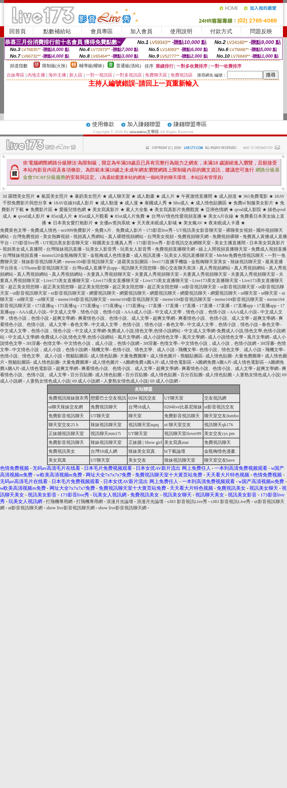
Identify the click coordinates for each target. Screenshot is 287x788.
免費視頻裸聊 (225, 236)
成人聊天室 (119, 196)
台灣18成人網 (104, 451)
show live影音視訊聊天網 (70, 507)
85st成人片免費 (130, 216)
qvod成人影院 (247, 209)
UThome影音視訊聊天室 (44, 268)
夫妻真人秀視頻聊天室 (109, 274)
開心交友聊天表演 (178, 268)
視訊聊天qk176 (218, 424)
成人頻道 (228, 196)
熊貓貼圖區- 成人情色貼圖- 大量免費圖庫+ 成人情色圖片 (121, 356)
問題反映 (261, 31)
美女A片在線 (221, 216)
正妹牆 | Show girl (145, 442)
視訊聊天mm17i (106, 433)
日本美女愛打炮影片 (73, 222)
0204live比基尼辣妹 (183, 407)
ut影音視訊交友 (219, 407)
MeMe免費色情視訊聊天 (240, 255)
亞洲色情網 (217, 209)
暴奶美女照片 (88, 196)
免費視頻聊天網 (193, 236)
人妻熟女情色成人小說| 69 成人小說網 (63, 381)
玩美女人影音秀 (101, 249)
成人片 (168, 196)
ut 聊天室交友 (177, 424)
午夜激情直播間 (196, 196)
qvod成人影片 (31, 216)
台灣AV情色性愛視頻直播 (176, 216)
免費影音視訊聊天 (66, 415)
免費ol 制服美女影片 (253, 203)
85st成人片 (61, 216)
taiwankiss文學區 (144, 131)
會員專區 (102, 31)
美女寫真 (57, 460)
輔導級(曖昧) (91, 65)
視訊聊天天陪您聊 (138, 268)
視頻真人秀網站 (88, 236)
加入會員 (141, 31)
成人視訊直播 (147, 255)
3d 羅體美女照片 (19, 196)
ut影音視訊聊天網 (25, 507)
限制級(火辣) (54, 65)
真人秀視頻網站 (214, 268)
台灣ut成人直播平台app (95, 268)
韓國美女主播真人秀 (112, 242)
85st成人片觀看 (93, 216)
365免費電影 (255, 196)
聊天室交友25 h (63, 424)
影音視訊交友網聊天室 (188, 242)
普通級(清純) (128, 65)
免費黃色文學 (13, 230)
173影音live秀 (159, 230)
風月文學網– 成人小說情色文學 (148, 337)
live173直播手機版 (170, 261)
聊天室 (135, 415)
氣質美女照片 (54, 196)
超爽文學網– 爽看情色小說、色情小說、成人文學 (101, 318)
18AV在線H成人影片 (74, 203)
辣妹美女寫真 (141, 451)
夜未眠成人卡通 (224, 222)
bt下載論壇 (174, 451)
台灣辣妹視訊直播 (64, 249)
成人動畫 (146, 196)
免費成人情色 (43, 230)
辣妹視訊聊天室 (245, 261)
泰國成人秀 (156, 203)
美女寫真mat (176, 442)
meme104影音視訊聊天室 (89, 261)
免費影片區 (41, 209)
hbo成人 (181, 203)
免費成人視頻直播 (269, 249)
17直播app (243, 305)
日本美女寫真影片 (267, 242)
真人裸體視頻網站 (126, 236)
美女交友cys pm (219, 433)
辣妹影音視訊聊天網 (41, 261)
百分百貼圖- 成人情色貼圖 (96, 374)
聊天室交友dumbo (221, 415)
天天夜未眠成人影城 (157, 222)
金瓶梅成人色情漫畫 (110, 255)
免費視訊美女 (61, 451)
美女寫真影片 (105, 209)
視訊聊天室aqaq (143, 424)
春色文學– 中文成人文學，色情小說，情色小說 (116, 324)
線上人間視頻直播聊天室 (223, 249)
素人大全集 (137, 209)
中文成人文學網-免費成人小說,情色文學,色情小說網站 (127, 330)
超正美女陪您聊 (23, 286)
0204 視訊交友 (142, 398)
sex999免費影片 (76, 230)
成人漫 (131, 203)
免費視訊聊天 (104, 407)
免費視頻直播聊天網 (175, 249)
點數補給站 (57, 31)
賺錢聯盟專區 (190, 124)
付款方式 (221, 31)
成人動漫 (109, 203)
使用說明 (181, 31)
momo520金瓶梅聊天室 (64, 255)
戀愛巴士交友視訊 (108, 398)
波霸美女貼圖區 (132, 261)
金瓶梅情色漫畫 (219, 451)
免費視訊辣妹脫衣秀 (68, 398)
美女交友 (137, 460)
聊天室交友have (219, 460)
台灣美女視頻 (160, 236)
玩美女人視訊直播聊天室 (188, 255)
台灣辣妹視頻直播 (20, 255)
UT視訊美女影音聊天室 (199, 230)
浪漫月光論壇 (120, 501)
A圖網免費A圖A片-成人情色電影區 (157, 362)
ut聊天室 (249, 293)
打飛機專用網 (59, 501)
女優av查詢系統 (114, 222)
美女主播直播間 (230, 242)
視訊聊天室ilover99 (182, 433)
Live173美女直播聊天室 (67, 280)
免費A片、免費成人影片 (118, 230)
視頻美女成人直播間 (23, 249)
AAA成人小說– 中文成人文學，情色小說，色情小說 (70, 312)
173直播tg (44, 305)
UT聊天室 (173, 398)
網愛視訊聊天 (102, 293)
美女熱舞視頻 (56, 236)
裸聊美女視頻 (239, 230)
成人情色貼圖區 (211, 203)
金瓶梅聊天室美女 (209, 261)
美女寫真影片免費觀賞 (177, 209)
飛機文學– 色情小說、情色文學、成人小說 (133, 349)
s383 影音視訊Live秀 (187, 501)
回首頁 (17, 31)
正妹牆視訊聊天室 (66, 433)
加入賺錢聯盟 (144, 124)
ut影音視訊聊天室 (199, 286)
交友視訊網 (215, 398)
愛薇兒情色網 (72, 209)
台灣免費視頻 (26, 236)
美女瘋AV (193, 222)
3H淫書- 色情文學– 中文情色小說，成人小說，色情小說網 (82, 343)
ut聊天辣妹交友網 (65, 407)
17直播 (155, 305)
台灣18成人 (139, 407)
